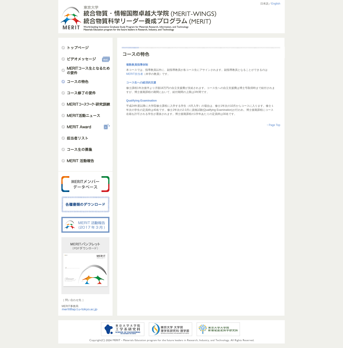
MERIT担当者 (134, 74)
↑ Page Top (273, 125)
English (275, 3)
